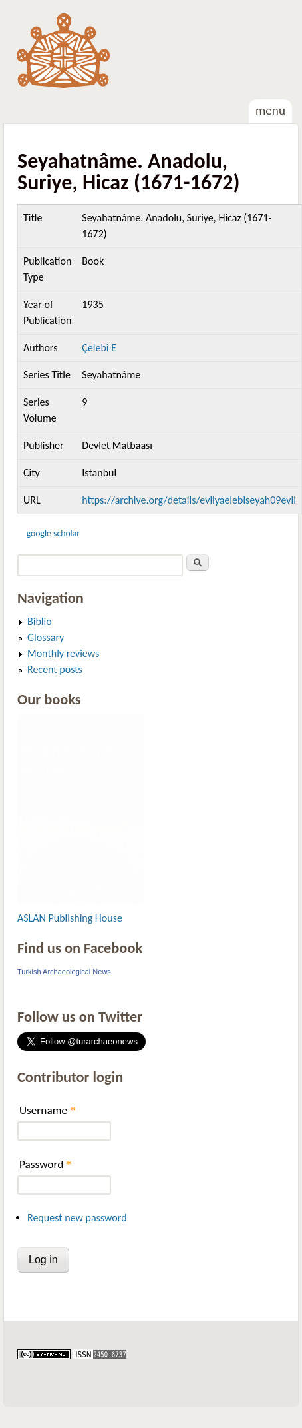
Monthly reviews (63, 653)
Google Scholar (53, 533)
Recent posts (54, 669)
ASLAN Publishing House (69, 918)
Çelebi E (99, 347)
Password (45, 1164)
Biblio (39, 621)
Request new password (77, 1217)
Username (47, 1110)
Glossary (45, 637)
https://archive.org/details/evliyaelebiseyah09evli (189, 500)
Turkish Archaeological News (64, 972)
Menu (270, 110)
